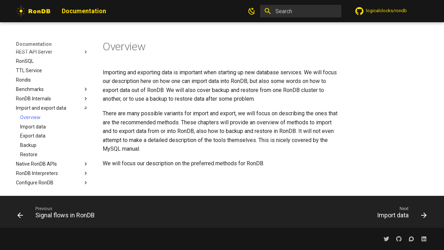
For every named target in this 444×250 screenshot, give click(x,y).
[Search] (300, 11)
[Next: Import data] (399, 214)
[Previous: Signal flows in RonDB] (58, 214)
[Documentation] (33, 11)
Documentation (34, 44)
